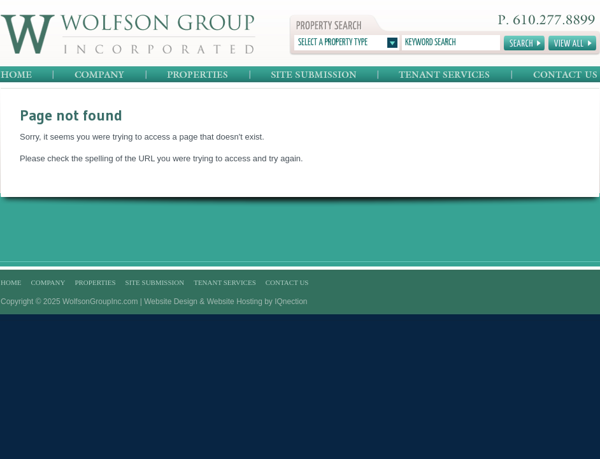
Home (27, 75)
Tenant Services (445, 75)
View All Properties (572, 43)
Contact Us (555, 75)
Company (100, 75)
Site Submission (314, 75)
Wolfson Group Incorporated (128, 34)
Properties (198, 75)
